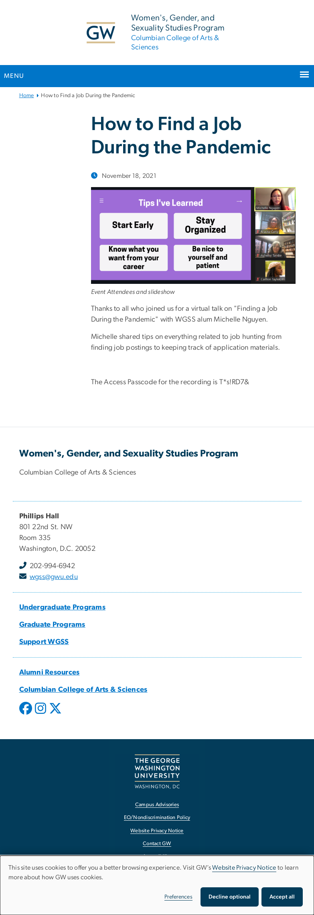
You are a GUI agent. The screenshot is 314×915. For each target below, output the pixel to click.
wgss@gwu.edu (54, 577)
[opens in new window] (26, 714)
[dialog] (157, 885)
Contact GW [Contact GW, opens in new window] (157, 843)
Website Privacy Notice (244, 867)
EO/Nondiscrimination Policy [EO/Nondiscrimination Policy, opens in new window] (157, 817)
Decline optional (230, 897)
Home (26, 95)
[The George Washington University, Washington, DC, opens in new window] (157, 771)
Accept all (282, 897)
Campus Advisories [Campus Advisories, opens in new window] (157, 804)
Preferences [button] (178, 897)
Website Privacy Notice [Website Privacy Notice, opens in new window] (157, 830)
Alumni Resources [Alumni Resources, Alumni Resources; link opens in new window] (49, 672)
